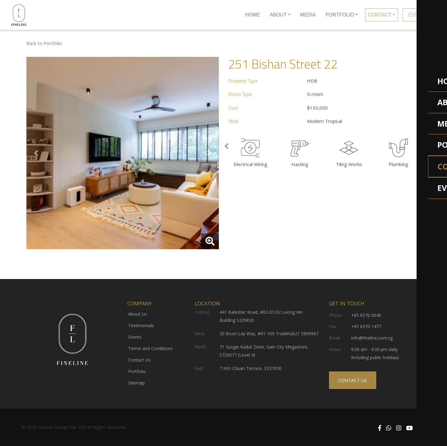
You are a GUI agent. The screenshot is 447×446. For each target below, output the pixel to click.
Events (135, 337)
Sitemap (136, 383)
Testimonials (141, 325)
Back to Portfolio (44, 43)
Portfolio (137, 371)
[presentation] (226, 146)
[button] (36, 153)
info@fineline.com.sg (372, 338)
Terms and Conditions (150, 348)
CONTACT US (352, 379)
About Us (137, 314)
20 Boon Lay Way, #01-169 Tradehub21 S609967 (268, 333)
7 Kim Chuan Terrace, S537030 (250, 368)
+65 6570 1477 (366, 326)
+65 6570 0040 (366, 315)
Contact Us (139, 360)
